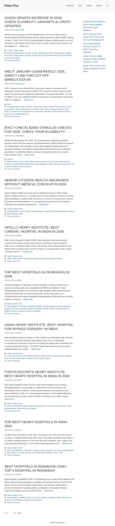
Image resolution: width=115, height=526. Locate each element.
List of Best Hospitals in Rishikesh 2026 (46, 497)
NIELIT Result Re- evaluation (40, 111)
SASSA (34, 53)
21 (14, 513)
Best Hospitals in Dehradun (17, 306)
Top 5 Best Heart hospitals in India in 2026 (47, 453)
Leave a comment (13, 60)
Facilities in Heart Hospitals (42, 450)
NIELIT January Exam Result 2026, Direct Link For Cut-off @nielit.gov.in (35, 75)
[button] (107, 5)
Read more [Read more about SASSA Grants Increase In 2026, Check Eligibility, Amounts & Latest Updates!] (24, 46)
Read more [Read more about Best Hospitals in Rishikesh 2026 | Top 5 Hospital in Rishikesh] (49, 491)
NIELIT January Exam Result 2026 (17, 111)
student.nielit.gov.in (22, 114)
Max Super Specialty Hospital (22, 309)
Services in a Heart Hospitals (21, 453)
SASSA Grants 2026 (45, 53)
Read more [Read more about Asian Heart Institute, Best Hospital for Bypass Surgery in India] (36, 349)
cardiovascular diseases (36, 406)
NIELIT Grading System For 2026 (57, 109)
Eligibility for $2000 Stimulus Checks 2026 (55, 164)
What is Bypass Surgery (42, 358)
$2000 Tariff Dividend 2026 (29, 164)
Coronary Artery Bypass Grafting (20, 358)
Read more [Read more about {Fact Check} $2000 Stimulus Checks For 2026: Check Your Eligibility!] (29, 155)
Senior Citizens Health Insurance (32, 211)
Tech (80, 6)
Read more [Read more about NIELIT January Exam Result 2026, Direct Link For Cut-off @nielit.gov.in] (28, 100)
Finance (99, 6)
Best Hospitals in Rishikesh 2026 (19, 497)
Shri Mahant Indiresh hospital (44, 309)
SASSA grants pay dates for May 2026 (27, 55)
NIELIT (45, 107)
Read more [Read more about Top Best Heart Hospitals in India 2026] (67, 443)
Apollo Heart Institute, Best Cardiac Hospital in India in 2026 (94, 68)
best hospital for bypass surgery (34, 356)
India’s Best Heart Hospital (26, 408)
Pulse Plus (12, 5)
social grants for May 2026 (51, 55)
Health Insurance (13, 211)
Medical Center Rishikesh (33, 500)
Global (16, 50)
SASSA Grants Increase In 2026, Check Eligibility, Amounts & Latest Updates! (38, 22)
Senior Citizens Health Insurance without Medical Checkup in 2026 (94, 59)
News (21, 50)
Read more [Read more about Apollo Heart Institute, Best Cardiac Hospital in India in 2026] (28, 252)
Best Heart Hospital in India (17, 406)
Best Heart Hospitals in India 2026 (19, 450)
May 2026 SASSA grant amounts (19, 53)
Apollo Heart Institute (14, 258)
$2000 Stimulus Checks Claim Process (44, 162)
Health (89, 6)
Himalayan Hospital (35, 306)
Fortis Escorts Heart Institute (56, 406)
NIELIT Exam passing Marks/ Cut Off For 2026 (27, 109)
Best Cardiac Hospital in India (33, 258)
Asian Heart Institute (14, 356)
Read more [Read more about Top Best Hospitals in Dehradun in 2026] (28, 299)
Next (20, 513)
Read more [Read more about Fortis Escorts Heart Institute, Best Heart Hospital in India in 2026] (9, 399)
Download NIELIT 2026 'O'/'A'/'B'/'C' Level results (24, 107)
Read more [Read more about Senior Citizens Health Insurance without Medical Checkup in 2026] (44, 204)
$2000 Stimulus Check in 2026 (18, 162)
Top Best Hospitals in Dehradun (29, 311)
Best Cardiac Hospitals (53, 258)
